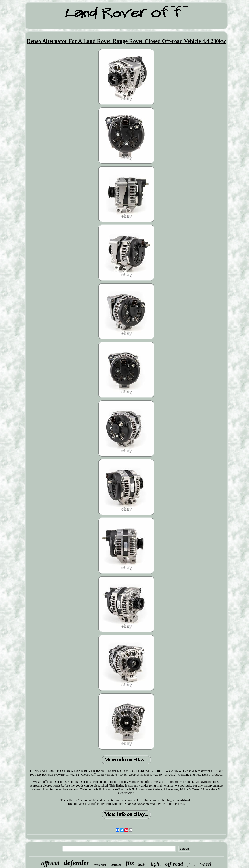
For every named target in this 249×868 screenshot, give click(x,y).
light (156, 864)
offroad (50, 863)
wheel (205, 864)
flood (191, 864)
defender (76, 863)
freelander (100, 865)
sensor (116, 864)
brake (142, 865)
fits (130, 863)
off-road (174, 864)
